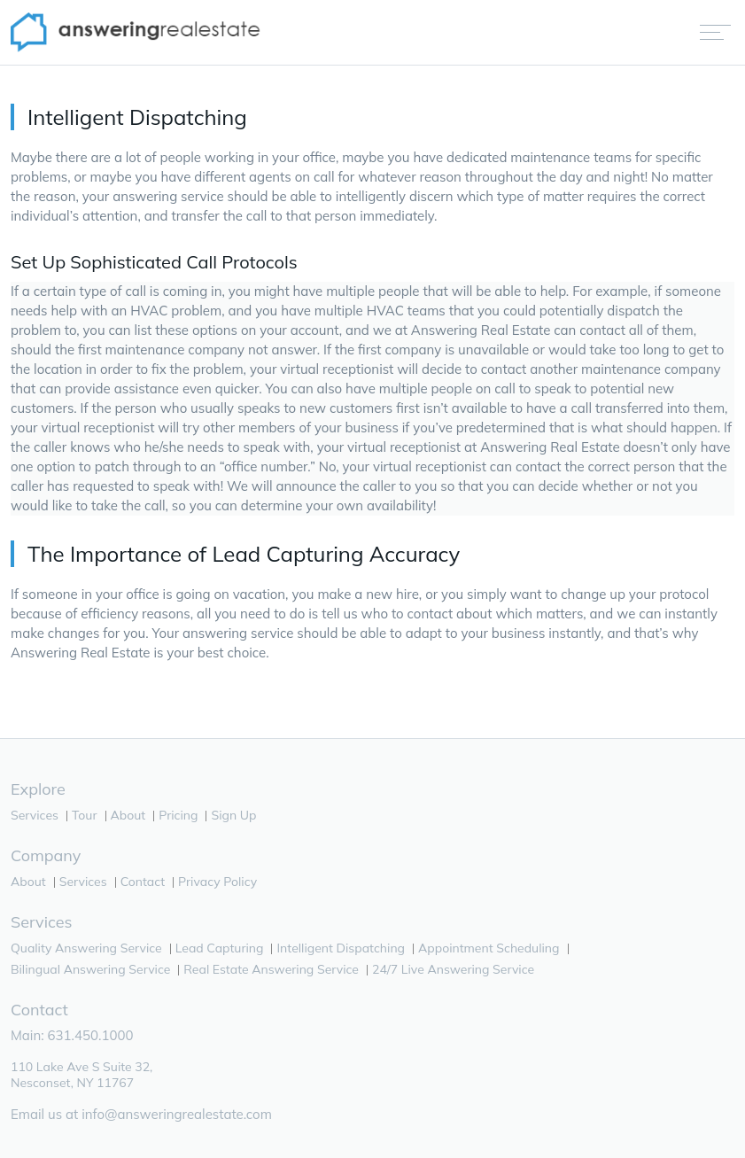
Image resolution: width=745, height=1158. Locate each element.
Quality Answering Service (86, 948)
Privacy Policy (217, 882)
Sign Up (233, 815)
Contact (142, 882)
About (128, 815)
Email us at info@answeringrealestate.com (141, 1114)
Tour (84, 815)
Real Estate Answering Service (271, 969)
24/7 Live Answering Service (453, 969)
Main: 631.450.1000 (72, 1035)
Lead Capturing (219, 948)
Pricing (178, 815)
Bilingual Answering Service (90, 969)
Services (34, 815)
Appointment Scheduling (488, 948)
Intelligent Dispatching (340, 948)
